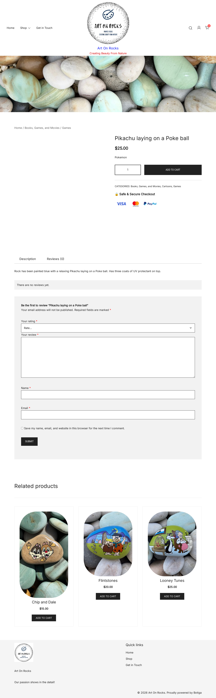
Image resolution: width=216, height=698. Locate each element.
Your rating (29, 321)
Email (25, 408)
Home (10, 28)
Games (66, 127)
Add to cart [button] (44, 617)
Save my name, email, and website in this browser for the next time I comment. (74, 428)
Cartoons (167, 186)
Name (26, 388)
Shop (23, 28)
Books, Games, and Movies (42, 127)
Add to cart (173, 169)
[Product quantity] (128, 170)
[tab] (27, 259)
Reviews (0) (55, 259)
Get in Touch (44, 28)
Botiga (198, 692)
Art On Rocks (108, 48)
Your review (29, 334)
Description (27, 259)
